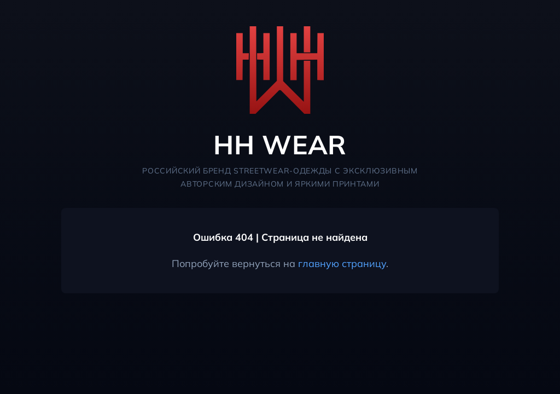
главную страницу (342, 263)
